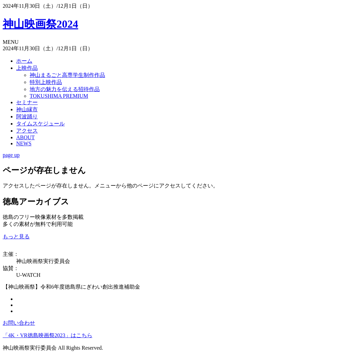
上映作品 (27, 68)
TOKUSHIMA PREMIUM (59, 96)
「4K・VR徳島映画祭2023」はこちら (47, 335)
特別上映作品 (46, 82)
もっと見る (16, 236)
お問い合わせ (19, 323)
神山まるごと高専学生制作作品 (67, 75)
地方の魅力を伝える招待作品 (65, 89)
